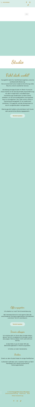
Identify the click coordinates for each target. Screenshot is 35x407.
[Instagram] (30, 2)
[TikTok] (28, 5)
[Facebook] (26, 2)
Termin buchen (17, 116)
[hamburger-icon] (27, 14)
